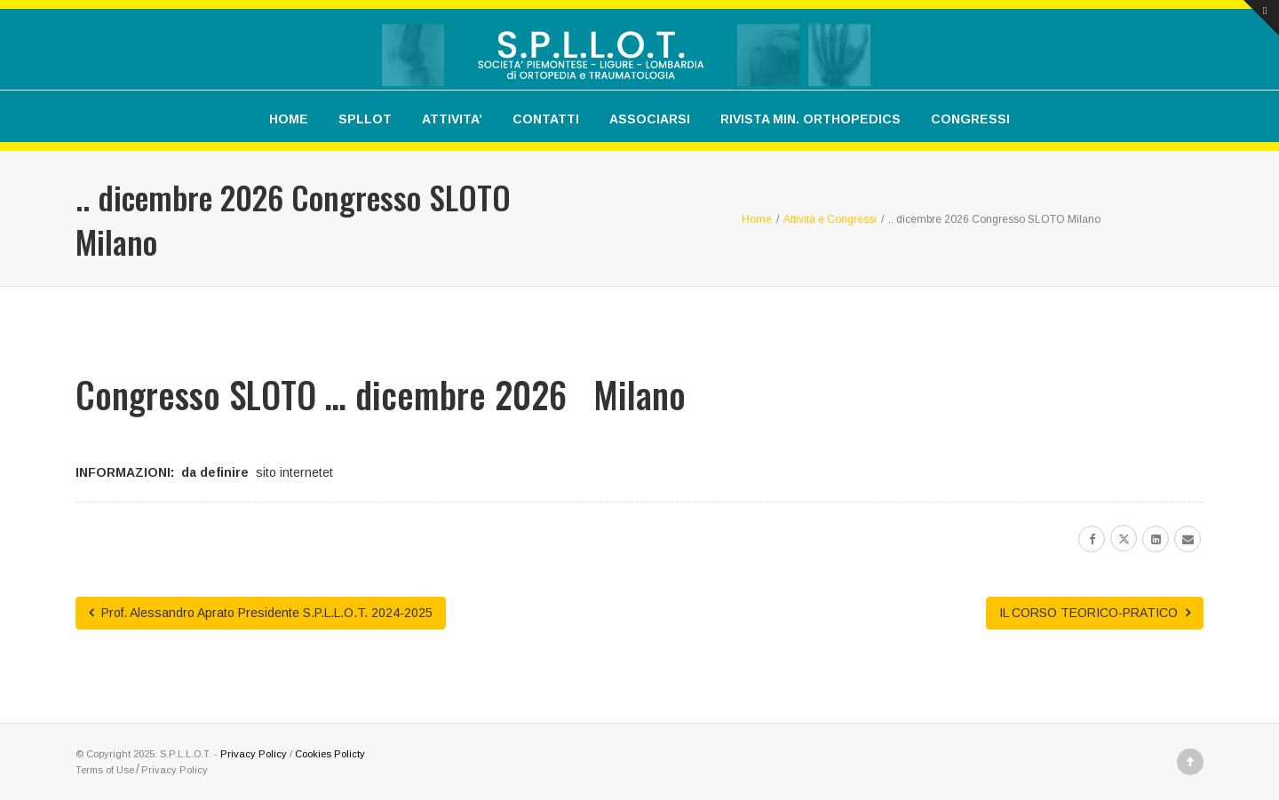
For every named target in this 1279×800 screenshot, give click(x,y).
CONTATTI (545, 119)
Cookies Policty (330, 754)
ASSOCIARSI (649, 119)
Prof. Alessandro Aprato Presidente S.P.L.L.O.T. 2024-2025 (261, 613)
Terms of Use (104, 769)
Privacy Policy (253, 754)
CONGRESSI (970, 119)
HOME (288, 119)
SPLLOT (365, 119)
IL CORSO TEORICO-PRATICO (1094, 613)
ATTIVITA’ (452, 119)
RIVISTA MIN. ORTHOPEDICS (810, 119)
